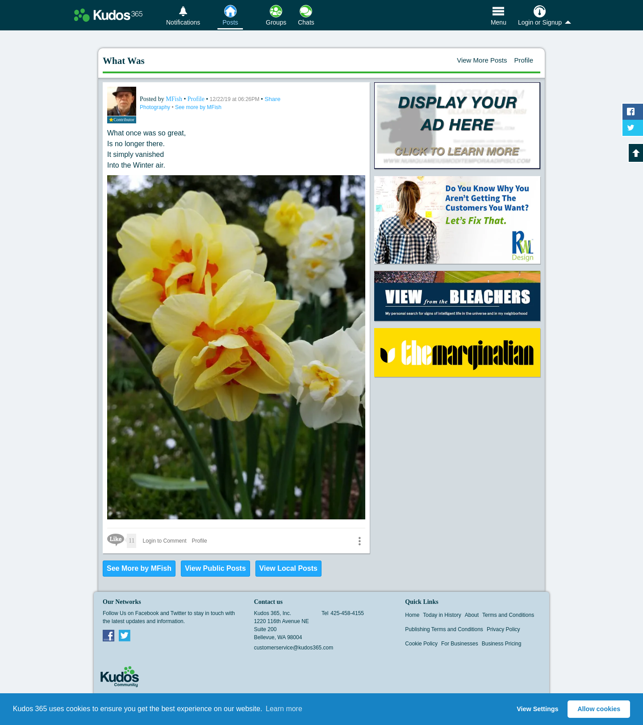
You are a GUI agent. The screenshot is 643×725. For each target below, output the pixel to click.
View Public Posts (215, 568)
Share (273, 99)
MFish (175, 99)
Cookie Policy (421, 644)
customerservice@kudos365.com (294, 648)
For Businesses (459, 644)
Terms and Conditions (508, 615)
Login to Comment (164, 541)
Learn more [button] (284, 708)
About (472, 615)
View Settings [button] (537, 708)
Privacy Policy (503, 629)
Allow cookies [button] (598, 708)
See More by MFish (139, 568)
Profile (523, 60)
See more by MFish (198, 107)
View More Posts (482, 60)
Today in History (442, 615)
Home (412, 615)
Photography (155, 107)
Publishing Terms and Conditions (444, 629)
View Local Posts (288, 568)
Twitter (124, 635)
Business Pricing (502, 644)
